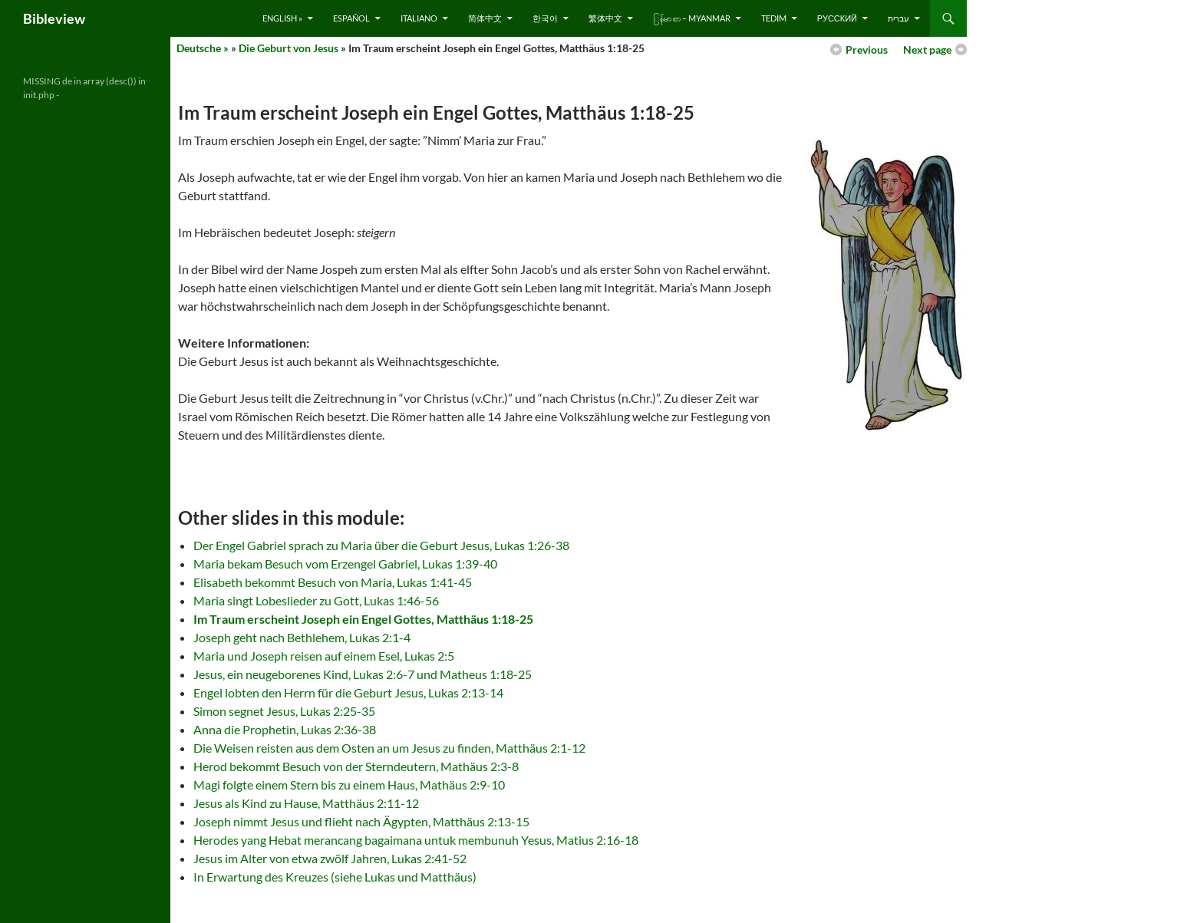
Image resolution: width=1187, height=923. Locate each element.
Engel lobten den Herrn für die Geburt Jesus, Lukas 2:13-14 (348, 692)
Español (351, 18)
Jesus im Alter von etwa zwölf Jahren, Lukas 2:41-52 (330, 858)
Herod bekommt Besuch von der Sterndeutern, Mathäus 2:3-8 (356, 766)
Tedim (773, 18)
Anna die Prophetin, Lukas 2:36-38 (284, 729)
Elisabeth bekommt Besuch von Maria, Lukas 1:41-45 (332, 582)
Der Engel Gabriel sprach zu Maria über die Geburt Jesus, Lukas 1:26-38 (381, 545)
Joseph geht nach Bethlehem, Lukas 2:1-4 (302, 637)
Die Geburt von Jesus (288, 47)
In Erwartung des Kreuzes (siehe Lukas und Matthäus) (334, 876)
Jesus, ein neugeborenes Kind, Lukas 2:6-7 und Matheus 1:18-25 (362, 674)
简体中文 (485, 18)
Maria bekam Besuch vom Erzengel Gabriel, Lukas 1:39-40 (345, 563)
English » (282, 18)
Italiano (419, 18)
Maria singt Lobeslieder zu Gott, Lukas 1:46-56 (316, 600)
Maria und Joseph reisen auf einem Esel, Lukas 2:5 (323, 655)
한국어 (545, 18)
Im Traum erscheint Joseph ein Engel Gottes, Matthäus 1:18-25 (363, 618)
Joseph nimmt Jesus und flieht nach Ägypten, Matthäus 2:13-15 (361, 821)
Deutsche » (202, 47)
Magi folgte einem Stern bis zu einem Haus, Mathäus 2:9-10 (349, 784)
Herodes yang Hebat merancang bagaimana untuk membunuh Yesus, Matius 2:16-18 (415, 839)
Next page (927, 49)
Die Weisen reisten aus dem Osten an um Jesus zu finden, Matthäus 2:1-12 (389, 747)
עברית (898, 18)
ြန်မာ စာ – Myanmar (691, 18)
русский (837, 18)
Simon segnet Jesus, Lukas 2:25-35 (284, 711)
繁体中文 (605, 18)
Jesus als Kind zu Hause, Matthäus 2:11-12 (306, 803)
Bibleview (54, 18)
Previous (867, 49)
